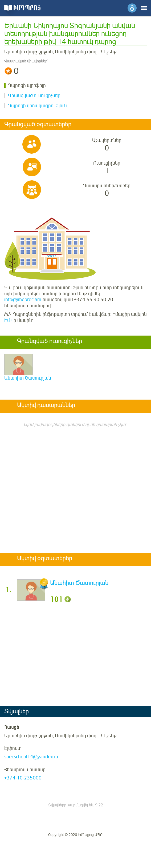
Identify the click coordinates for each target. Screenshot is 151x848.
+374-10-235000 (23, 778)
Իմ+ (8, 320)
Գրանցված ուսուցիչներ (34, 95)
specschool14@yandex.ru (31, 757)
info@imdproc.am (22, 299)
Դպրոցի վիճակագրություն (37, 106)
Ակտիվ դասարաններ (46, 405)
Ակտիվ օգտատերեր (44, 558)
